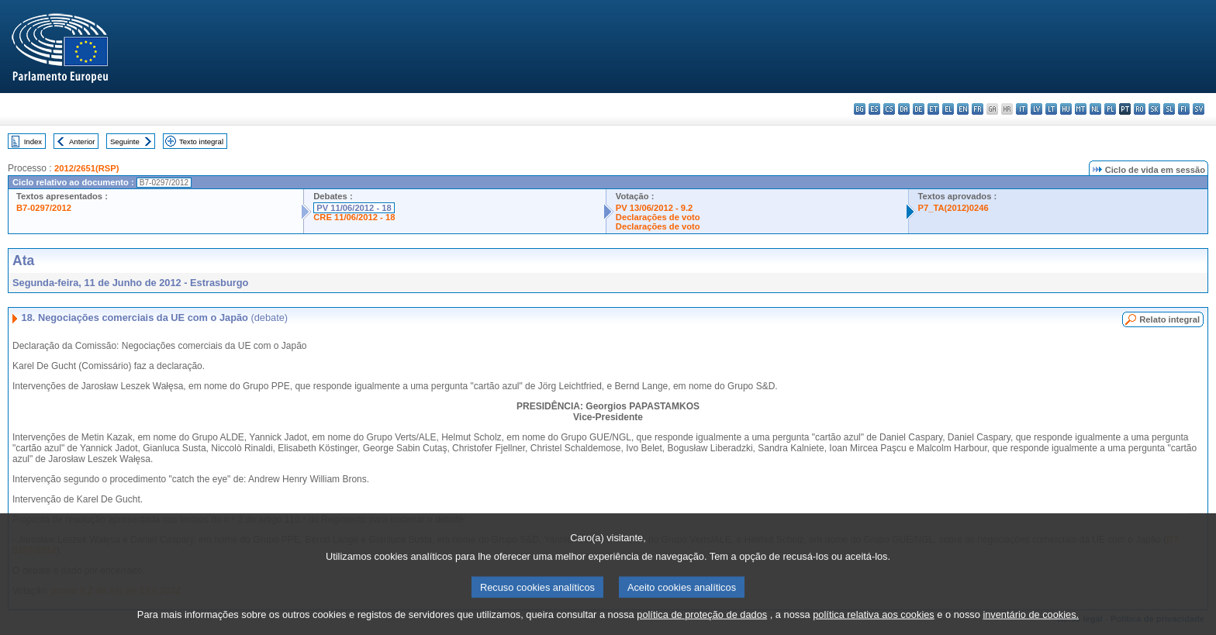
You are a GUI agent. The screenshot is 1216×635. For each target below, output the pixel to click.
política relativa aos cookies (873, 625)
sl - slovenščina (1169, 109)
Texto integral (201, 141)
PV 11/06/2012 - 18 (353, 207)
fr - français (977, 109)
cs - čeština (889, 109)
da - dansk (904, 109)
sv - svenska (1198, 109)
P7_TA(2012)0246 (953, 207)
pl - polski (1110, 109)
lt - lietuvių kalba (1051, 109)
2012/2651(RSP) (86, 168)
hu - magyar (1066, 109)
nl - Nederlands (1095, 109)
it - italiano (1022, 109)
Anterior (82, 141)
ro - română (1139, 109)
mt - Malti (1080, 109)
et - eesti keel (933, 109)
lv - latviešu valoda (1036, 109)
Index (33, 141)
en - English (963, 109)
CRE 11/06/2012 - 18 (354, 217)
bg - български (859, 109)
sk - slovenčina (1154, 109)
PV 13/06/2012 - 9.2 (654, 207)
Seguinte (125, 141)
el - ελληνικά (948, 109)
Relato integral (1169, 319)
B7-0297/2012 (43, 207)
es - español (874, 109)
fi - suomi (1184, 109)
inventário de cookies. (1031, 625)
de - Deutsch (918, 109)
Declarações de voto (658, 217)
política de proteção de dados (702, 625)
